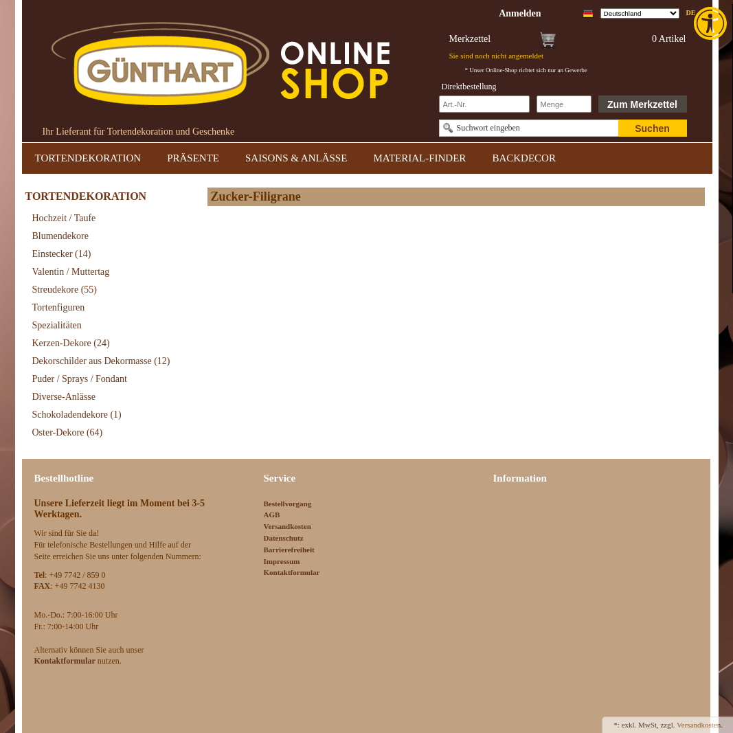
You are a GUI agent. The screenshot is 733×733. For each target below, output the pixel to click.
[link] (711, 23)
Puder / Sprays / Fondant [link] (79, 379)
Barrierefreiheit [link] (289, 549)
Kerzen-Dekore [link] (71, 343)
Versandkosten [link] (287, 526)
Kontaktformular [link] (292, 572)
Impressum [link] (282, 561)
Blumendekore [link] (60, 236)
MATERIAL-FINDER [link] (419, 158)
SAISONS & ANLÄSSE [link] (296, 158)
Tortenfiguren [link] (58, 307)
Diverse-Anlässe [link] (64, 397)
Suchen (652, 128)
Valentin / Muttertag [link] (71, 272)
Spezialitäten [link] (57, 325)
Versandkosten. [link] (700, 725)
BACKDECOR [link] (524, 158)
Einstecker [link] (61, 254)
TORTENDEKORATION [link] (88, 158)
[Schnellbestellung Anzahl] (564, 104)
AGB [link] (272, 514)
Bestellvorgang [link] (288, 503)
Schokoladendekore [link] (77, 414)
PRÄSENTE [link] (193, 158)
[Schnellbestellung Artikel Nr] (484, 104)
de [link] (691, 12)
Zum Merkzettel (642, 104)
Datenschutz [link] (284, 538)
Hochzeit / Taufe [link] (64, 218)
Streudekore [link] (64, 289)
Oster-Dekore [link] (67, 432)
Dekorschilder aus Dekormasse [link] (101, 361)
